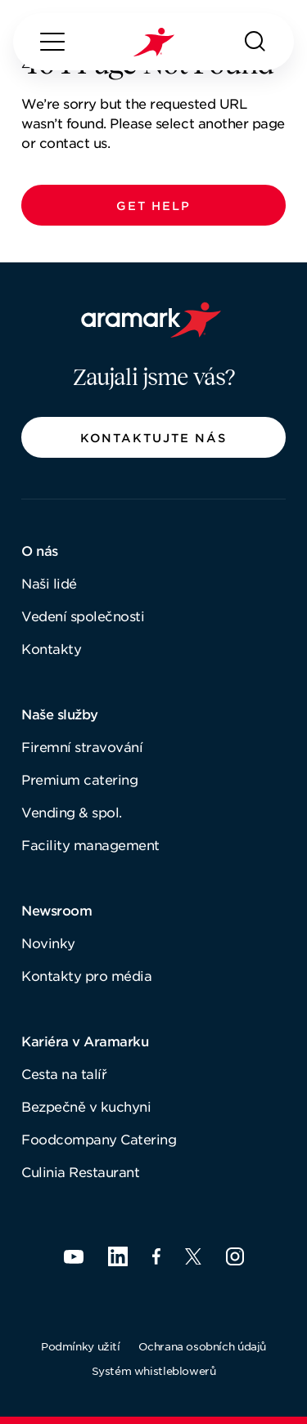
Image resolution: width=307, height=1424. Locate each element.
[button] (153, 205)
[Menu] (52, 41)
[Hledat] (255, 41)
